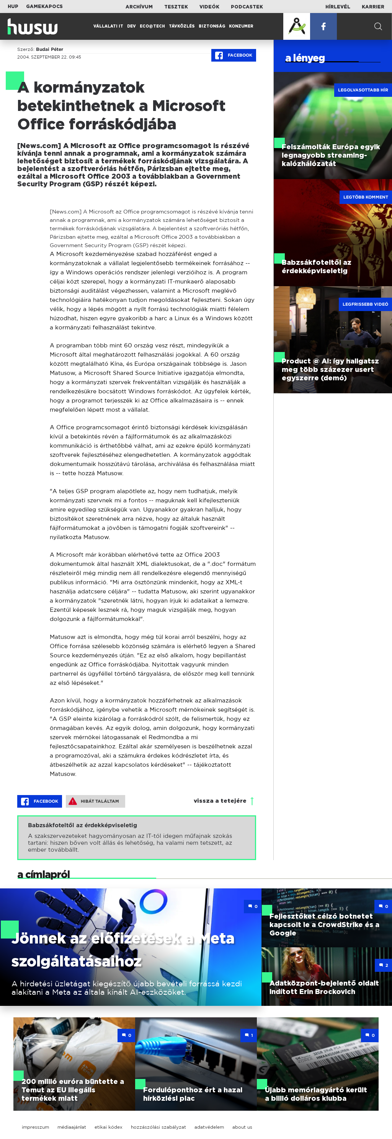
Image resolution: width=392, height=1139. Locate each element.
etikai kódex (108, 1126)
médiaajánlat (71, 1126)
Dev (131, 26)
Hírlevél (337, 7)
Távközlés (182, 26)
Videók (209, 7)
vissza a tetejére (220, 801)
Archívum (139, 7)
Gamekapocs (44, 6)
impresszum (35, 1126)
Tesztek (176, 7)
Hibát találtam (94, 801)
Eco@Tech (152, 26)
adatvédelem (209, 1126)
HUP (13, 6)
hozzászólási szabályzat (158, 1126)
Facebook (233, 55)
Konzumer (241, 26)
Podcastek (247, 7)
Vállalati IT (108, 26)
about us (242, 1126)
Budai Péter (49, 49)
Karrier (373, 7)
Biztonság (212, 26)
